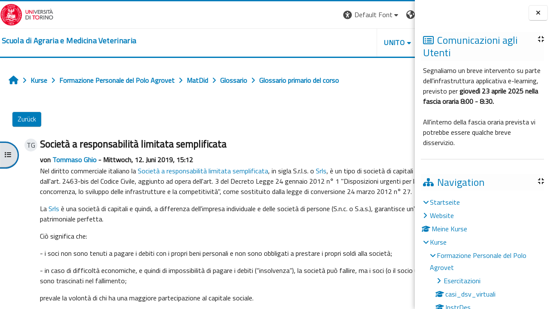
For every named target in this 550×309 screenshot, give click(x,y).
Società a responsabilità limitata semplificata (201, 171)
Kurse (438, 242)
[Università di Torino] (27, 14)
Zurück (27, 119)
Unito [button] (314, 42)
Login (400, 14)
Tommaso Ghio (72, 159)
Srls (319, 171)
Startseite (445, 202)
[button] (291, 14)
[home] (69, 40)
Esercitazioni (462, 281)
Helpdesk (363, 42)
